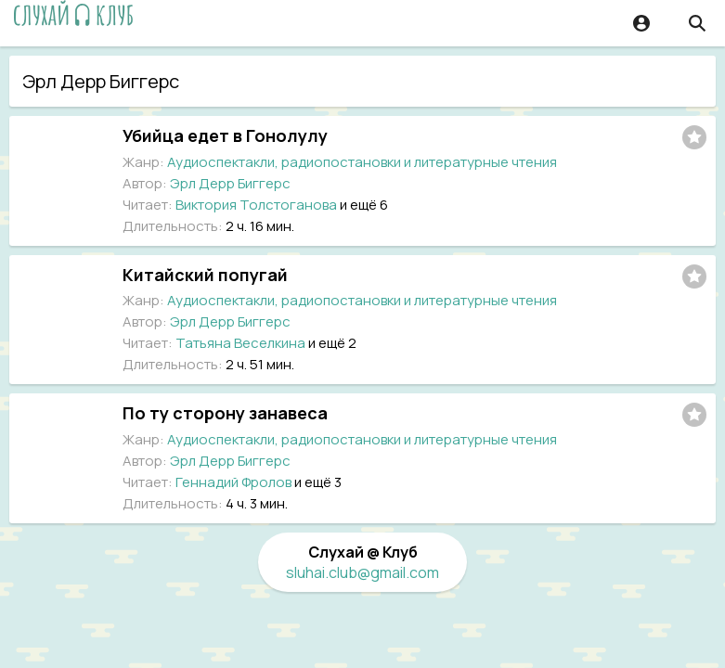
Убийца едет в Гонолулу (225, 135)
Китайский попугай (205, 274)
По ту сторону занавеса (225, 413)
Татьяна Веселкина (240, 343)
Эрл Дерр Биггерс (230, 183)
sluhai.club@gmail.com (362, 572)
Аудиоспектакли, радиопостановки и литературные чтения (362, 162)
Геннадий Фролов (233, 482)
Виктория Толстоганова (256, 204)
